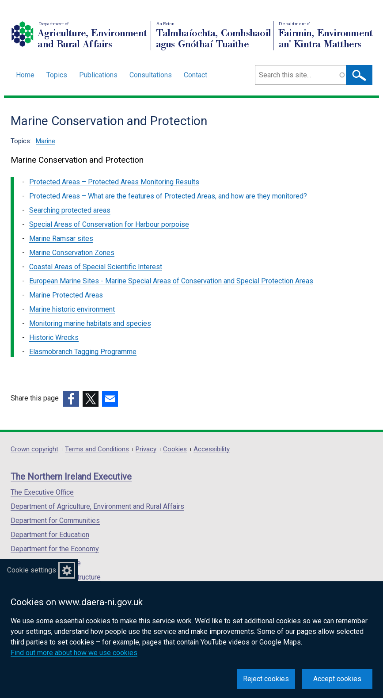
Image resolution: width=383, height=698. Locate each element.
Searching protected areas (69, 210)
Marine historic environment (72, 309)
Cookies (175, 449)
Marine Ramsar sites (61, 238)
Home (25, 75)
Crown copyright (34, 449)
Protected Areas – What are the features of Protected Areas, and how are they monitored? (168, 196)
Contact (195, 75)
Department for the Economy (55, 549)
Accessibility (211, 449)
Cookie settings (31, 570)
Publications (98, 75)
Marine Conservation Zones (71, 252)
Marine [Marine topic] (45, 141)
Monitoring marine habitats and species (90, 323)
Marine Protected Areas (66, 295)
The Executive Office (42, 492)
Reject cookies (266, 679)
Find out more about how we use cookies (74, 652)
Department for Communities (55, 520)
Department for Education (50, 534)
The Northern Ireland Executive (71, 476)
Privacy (146, 449)
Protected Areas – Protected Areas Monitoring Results (114, 182)
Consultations (150, 75)
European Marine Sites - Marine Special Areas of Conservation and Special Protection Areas (171, 281)
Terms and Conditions (97, 449)
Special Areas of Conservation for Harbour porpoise (109, 224)
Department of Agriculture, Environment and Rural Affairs (97, 506)
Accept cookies (337, 679)
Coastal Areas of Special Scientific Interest (95, 267)
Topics (56, 75)
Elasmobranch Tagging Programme (83, 351)
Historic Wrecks (54, 337)
